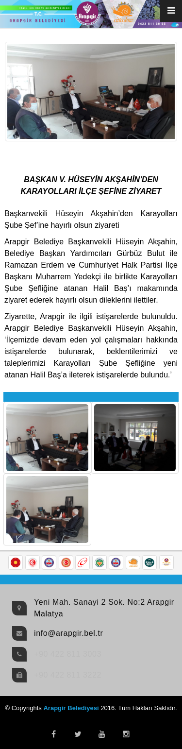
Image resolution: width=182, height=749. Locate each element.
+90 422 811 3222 (67, 675)
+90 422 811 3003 (67, 654)
